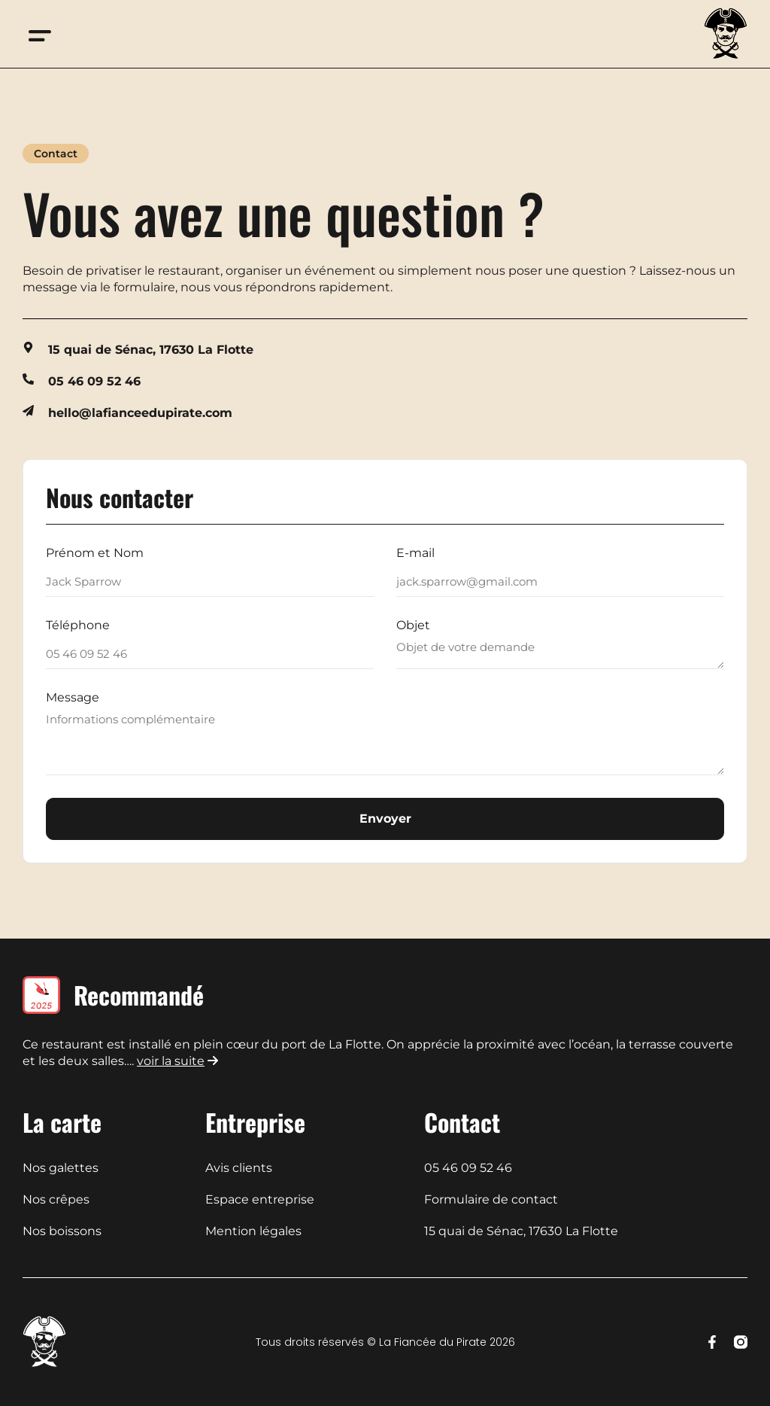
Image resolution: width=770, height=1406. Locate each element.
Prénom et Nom (95, 553)
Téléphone (78, 625)
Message (72, 698)
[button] (39, 34)
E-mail (415, 553)
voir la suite (171, 1061)
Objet (413, 625)
